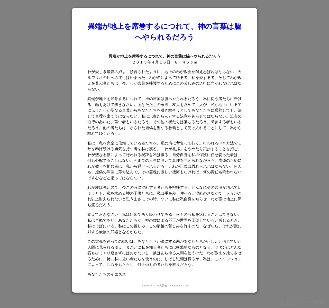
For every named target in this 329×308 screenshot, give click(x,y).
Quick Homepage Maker (311, 301)
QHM (323, 304)
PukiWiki (295, 304)
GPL (317, 304)
